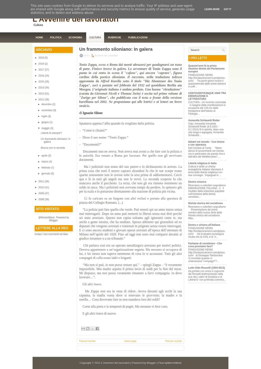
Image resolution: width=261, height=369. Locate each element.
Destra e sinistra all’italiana (204, 224)
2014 (42, 87)
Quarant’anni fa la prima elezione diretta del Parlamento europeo (206, 68)
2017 (42, 69)
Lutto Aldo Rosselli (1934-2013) (206, 267)
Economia (75, 37)
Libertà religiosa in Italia (202, 163)
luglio (44, 116)
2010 (42, 187)
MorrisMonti (174, 362)
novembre (47, 110)
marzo (45, 161)
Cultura (95, 37)
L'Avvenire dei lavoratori (76, 19)
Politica (56, 37)
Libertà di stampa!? (51, 133)
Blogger (53, 220)
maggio (45, 128)
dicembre (46, 104)
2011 (42, 181)
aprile (44, 155)
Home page (130, 341)
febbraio (46, 167)
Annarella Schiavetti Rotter (204, 120)
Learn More (212, 9)
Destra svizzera (197, 181)
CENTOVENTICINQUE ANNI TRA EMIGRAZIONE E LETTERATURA (207, 96)
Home (39, 37)
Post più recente (87, 341)
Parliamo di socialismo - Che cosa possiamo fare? (205, 245)
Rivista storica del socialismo (205, 203)
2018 (42, 63)
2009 (42, 193)
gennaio (46, 173)
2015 (42, 81)
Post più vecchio (173, 341)
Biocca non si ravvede (53, 147)
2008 (42, 199)
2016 (42, 75)
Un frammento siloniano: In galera (116, 49)
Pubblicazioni (137, 37)
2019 (42, 57)
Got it (227, 9)
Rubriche (114, 37)
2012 (42, 99)
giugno (45, 122)
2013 (42, 93)
